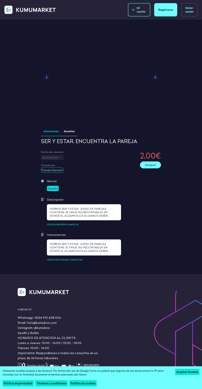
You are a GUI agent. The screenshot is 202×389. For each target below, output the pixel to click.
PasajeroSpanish (52, 170)
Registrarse (165, 9)
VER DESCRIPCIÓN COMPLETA (62, 224)
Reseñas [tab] (69, 131)
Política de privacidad (18, 383)
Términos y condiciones (51, 383)
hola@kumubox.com (42, 323)
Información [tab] (51, 131)
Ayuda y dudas (28, 333)
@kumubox (42, 328)
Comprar (150, 164)
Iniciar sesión (189, 9)
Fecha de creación (52, 152)
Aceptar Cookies (187, 372)
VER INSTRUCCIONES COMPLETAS (65, 259)
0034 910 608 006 (48, 318)
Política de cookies (83, 383)
